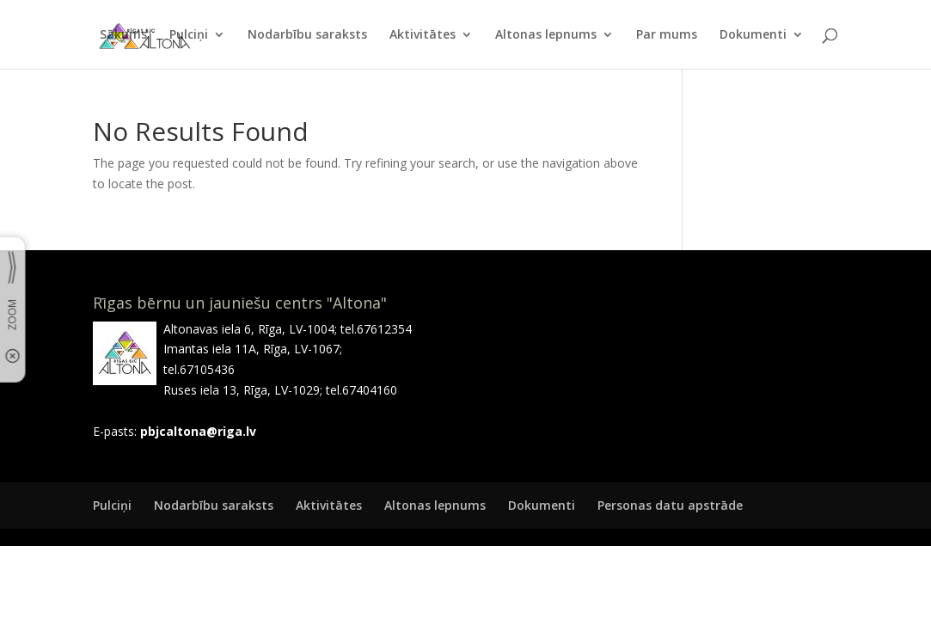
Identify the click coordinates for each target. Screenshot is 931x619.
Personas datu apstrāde (670, 505)
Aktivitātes (422, 35)
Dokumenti (753, 35)
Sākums (123, 35)
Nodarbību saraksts (307, 35)
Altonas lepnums (546, 35)
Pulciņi (188, 35)
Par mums (666, 35)
